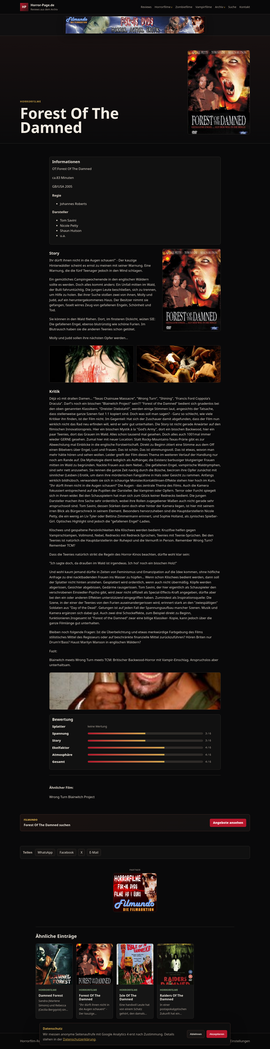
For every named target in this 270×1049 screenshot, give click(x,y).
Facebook (67, 852)
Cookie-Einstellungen (234, 1041)
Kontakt (244, 7)
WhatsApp (45, 852)
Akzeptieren (216, 1034)
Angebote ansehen (228, 822)
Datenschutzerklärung (79, 1039)
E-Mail (93, 852)
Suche (232, 7)
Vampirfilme (203, 7)
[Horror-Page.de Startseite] (40, 7)
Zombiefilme (183, 7)
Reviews (146, 7)
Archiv (219, 7)
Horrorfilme (162, 7)
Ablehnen (196, 1034)
